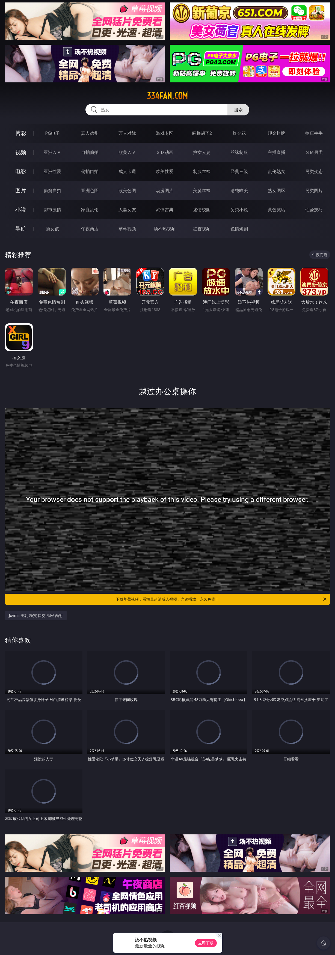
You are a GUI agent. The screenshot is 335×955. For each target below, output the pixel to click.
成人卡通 (127, 171)
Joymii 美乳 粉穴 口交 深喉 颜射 (36, 615)
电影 (20, 171)
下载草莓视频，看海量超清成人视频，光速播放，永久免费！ (221, 599)
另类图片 (314, 190)
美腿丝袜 (202, 190)
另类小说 (239, 210)
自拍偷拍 (90, 152)
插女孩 (52, 229)
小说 (20, 209)
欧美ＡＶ (127, 152)
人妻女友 (127, 210)
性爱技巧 (314, 210)
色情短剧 (239, 229)
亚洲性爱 (52, 171)
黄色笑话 (276, 210)
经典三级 (239, 171)
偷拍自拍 (90, 171)
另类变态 (314, 171)
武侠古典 (164, 210)
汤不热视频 (165, 229)
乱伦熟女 (276, 171)
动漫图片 (164, 190)
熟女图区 (276, 190)
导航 (20, 228)
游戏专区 (164, 133)
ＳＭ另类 (314, 152)
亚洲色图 (90, 190)
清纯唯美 (239, 190)
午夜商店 (90, 229)
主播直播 (276, 152)
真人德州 (90, 133)
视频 (20, 152)
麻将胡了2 (202, 133)
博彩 (20, 133)
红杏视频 (202, 229)
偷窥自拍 (52, 190)
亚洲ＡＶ (52, 152)
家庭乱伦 (90, 210)
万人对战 (127, 133)
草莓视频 (127, 229)
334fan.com (167, 95)
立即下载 (206, 942)
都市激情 (52, 210)
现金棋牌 (276, 133)
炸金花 (239, 133)
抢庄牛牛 (314, 133)
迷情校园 (202, 210)
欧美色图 (127, 190)
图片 (20, 190)
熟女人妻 (202, 152)
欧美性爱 (164, 171)
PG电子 (52, 133)
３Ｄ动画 (164, 152)
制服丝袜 (202, 171)
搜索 (238, 110)
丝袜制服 (239, 152)
